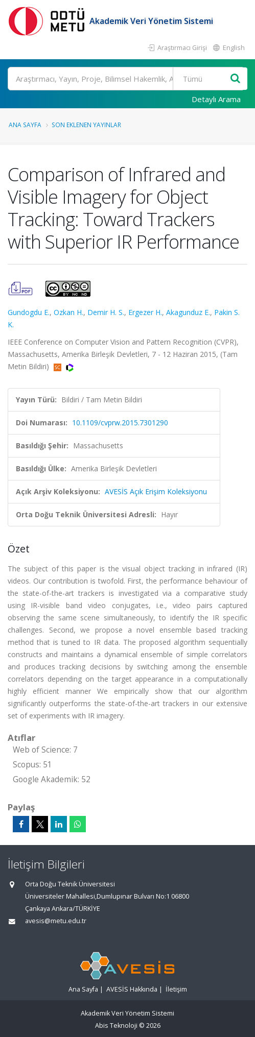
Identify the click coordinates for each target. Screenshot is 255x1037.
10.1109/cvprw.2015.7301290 (120, 422)
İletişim (176, 989)
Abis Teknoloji (116, 1025)
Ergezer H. (145, 312)
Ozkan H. (68, 312)
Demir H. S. (105, 312)
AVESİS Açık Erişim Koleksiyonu (156, 491)
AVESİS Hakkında (131, 989)
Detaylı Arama (216, 99)
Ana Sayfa (25, 124)
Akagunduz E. (188, 312)
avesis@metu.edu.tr (55, 921)
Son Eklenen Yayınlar (86, 124)
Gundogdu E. (29, 312)
